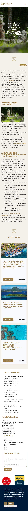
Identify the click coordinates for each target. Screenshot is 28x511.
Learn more (8, 279)
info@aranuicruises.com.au (11, 412)
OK (5, 503)
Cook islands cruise (7, 425)
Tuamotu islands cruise (8, 431)
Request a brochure (9, 441)
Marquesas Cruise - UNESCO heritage (12, 422)
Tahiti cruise (5, 420)
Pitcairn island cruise (8, 427)
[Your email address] (15, 465)
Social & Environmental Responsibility (14, 442)
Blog (5, 445)
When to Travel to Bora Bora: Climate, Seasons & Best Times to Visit (13, 305)
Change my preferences (10, 506)
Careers (6, 447)
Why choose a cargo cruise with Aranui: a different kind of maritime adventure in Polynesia (13, 264)
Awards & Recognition (10, 444)
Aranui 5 (11, 80)
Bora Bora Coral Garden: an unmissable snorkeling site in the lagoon (12, 346)
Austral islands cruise (8, 423)
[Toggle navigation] (25, 3)
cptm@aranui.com (9, 396)
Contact (6, 449)
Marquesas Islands (20, 143)
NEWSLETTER (11, 453)
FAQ (5, 439)
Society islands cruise (8, 428)
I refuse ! (11, 503)
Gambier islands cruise (8, 433)
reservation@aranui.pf (10, 385)
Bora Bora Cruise (7, 430)
